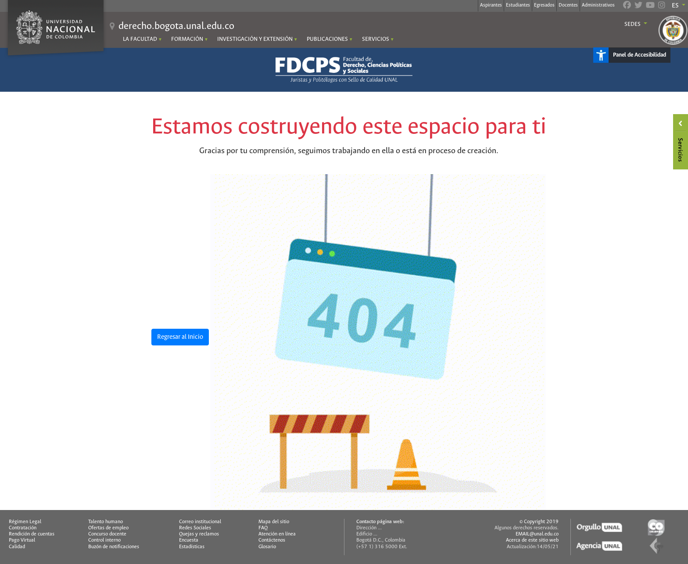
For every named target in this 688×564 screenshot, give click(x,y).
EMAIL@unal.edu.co (537, 534)
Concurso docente (107, 534)
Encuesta (188, 540)
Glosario (267, 547)
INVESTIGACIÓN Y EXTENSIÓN (255, 39)
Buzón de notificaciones (113, 547)
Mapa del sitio (273, 521)
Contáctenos (271, 540)
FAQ (263, 528)
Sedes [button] (633, 25)
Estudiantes (518, 5)
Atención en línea (277, 534)
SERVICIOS (375, 39)
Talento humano (105, 521)
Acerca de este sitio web (532, 540)
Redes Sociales (195, 528)
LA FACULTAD (140, 39)
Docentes (568, 5)
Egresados (544, 5)
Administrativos (598, 5)
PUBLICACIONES (327, 39)
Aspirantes (491, 5)
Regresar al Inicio (180, 337)
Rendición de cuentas (31, 534)
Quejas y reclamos (199, 534)
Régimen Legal (25, 521)
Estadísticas (191, 547)
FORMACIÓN (187, 39)
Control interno (104, 540)
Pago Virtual (22, 540)
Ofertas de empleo (108, 528)
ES (676, 5)
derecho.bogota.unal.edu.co (176, 26)
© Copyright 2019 (539, 521)
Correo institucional (200, 521)
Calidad (17, 547)
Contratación (22, 528)
